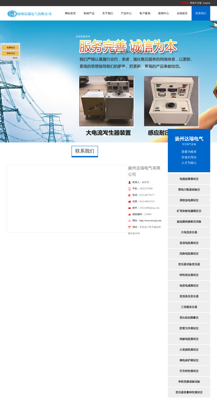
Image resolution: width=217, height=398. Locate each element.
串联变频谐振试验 (189, 381)
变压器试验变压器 (189, 264)
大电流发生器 (189, 232)
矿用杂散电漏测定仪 (189, 211)
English (206, 3)
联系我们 (200, 13)
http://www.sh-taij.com (150, 220)
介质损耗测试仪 (189, 349)
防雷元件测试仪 (189, 328)
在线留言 (182, 13)
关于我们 (107, 13)
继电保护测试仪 (189, 360)
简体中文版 (196, 3)
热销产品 (89, 13)
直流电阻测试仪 (189, 243)
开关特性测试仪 (189, 371)
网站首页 (70, 13)
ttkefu (15, 58)
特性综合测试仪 (189, 275)
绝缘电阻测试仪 (189, 339)
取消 (123, 67)
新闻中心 (163, 13)
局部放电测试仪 (189, 200)
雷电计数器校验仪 (189, 189)
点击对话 (144, 68)
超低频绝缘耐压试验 (189, 221)
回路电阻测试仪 (189, 253)
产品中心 (126, 13)
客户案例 (145, 13)
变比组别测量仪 (189, 317)
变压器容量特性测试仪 (189, 392)
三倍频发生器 (189, 307)
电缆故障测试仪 (189, 178)
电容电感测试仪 (189, 285)
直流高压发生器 (189, 296)
